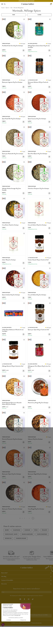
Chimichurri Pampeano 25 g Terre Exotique (38, 188)
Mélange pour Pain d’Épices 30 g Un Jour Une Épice (39, 367)
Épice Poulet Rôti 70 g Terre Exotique (11, 119)
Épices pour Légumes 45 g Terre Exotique (12, 82)
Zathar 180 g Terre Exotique (9, 260)
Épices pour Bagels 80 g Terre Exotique (37, 474)
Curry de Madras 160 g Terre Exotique (37, 225)
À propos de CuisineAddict (26, 580)
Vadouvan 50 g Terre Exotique (35, 439)
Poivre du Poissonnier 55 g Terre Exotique (12, 439)
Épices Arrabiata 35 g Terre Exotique (11, 295)
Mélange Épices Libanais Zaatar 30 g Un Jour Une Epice (39, 46)
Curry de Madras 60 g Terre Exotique (37, 295)
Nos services (26, 584)
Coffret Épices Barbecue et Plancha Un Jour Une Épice (13, 330)
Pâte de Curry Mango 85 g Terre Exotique (38, 403)
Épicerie (7, 7)
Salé (11, 7)
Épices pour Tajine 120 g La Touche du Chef (38, 330)
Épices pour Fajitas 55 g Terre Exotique (11, 474)
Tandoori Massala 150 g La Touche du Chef (38, 260)
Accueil (2, 7)
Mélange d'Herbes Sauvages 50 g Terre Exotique (11, 189)
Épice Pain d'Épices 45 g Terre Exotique (37, 153)
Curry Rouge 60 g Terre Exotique (36, 509)
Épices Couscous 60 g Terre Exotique (37, 119)
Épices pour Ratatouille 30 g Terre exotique (12, 153)
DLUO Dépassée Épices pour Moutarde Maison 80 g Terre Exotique (11, 403)
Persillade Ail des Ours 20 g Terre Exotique (12, 46)
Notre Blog (26, 576)
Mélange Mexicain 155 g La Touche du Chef (12, 366)
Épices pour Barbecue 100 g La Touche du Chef (38, 83)
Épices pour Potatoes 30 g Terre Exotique (12, 509)
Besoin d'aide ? (26, 573)
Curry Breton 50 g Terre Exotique (10, 225)
